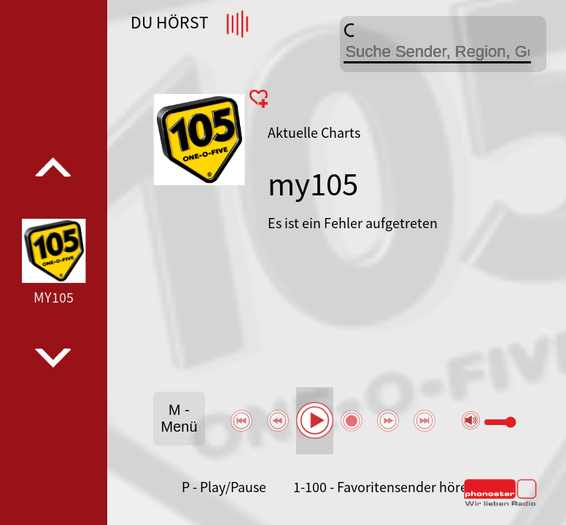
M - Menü (178, 418)
